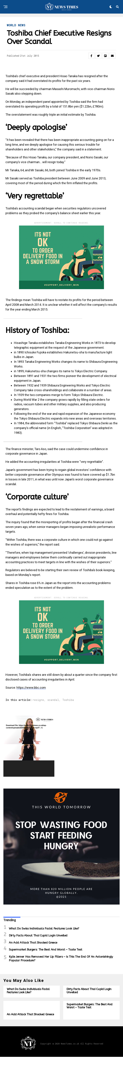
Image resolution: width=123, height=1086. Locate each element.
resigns (38, 700)
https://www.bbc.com (31, 687)
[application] (28, 746)
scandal (53, 700)
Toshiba (68, 700)
